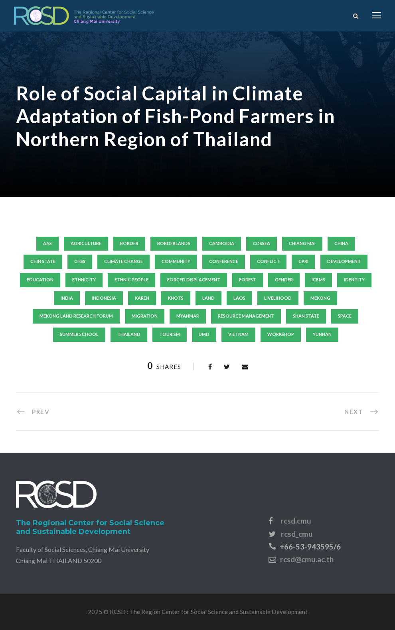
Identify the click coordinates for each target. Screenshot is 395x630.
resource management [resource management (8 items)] (246, 315)
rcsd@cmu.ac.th (307, 559)
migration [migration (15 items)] (145, 315)
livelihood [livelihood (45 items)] (278, 297)
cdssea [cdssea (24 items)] (261, 243)
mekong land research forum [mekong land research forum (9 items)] (76, 315)
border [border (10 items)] (129, 243)
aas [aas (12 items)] (47, 243)
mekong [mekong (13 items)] (320, 297)
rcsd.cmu (295, 520)
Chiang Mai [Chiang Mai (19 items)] (302, 243)
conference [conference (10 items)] (223, 261)
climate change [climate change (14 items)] (123, 261)
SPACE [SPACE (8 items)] (345, 315)
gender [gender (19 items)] (284, 279)
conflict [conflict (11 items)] (268, 261)
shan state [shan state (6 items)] (306, 315)
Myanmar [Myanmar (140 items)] (187, 315)
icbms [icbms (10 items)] (318, 279)
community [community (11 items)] (176, 261)
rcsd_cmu (297, 533)
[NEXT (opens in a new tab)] (361, 411)
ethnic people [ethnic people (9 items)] (131, 279)
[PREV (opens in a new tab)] (32, 411)
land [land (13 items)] (208, 297)
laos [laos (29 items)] (239, 297)
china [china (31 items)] (341, 243)
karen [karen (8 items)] (142, 297)
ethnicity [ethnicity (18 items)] (84, 279)
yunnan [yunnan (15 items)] (322, 334)
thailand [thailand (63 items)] (128, 334)
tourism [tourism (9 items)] (169, 334)
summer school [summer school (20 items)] (79, 334)
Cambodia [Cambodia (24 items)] (221, 243)
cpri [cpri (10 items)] (303, 261)
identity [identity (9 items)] (354, 279)
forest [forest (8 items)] (247, 279)
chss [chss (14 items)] (79, 261)
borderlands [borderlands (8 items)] (173, 243)
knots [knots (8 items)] (176, 297)
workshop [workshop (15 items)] (280, 334)
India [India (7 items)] (67, 297)
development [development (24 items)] (344, 261)
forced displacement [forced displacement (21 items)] (193, 279)
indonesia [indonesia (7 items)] (104, 297)
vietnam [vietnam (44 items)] (238, 334)
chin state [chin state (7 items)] (42, 261)
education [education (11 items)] (40, 279)
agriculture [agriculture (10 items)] (86, 243)
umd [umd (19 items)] (204, 334)
